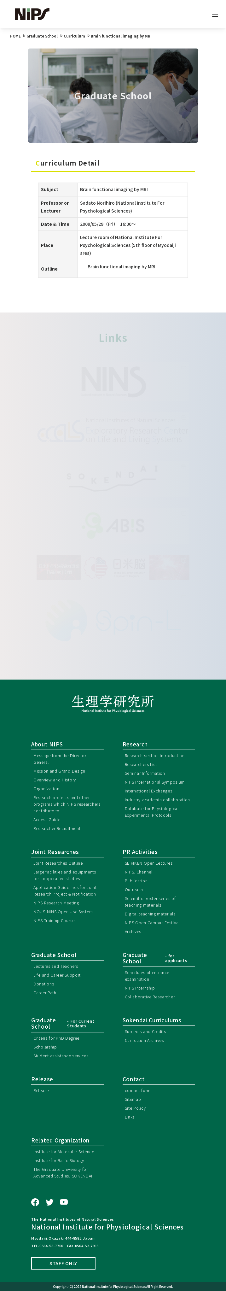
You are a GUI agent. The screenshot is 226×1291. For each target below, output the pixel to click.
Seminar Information (145, 773)
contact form (138, 1090)
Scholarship (45, 1047)
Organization (46, 789)
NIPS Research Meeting (56, 903)
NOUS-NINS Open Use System (63, 911)
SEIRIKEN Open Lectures (149, 863)
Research (135, 744)
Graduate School (54, 955)
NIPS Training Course (54, 920)
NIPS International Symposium (155, 782)
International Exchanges (148, 791)
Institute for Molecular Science (63, 1151)
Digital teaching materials (150, 914)
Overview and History (54, 780)
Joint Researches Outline (58, 863)
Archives (133, 931)
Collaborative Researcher (150, 997)
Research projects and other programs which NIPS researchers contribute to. (67, 804)
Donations (43, 984)
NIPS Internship (140, 988)
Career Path (44, 993)
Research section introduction (155, 755)
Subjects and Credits (145, 1031)
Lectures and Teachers (55, 966)
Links (130, 1117)
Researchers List (141, 764)
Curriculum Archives (144, 1040)
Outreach (134, 889)
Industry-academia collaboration (157, 800)
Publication (136, 881)
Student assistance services (61, 1056)
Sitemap (133, 1099)
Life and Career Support (57, 975)
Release (41, 1090)
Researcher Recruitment (56, 828)
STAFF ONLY (63, 1263)
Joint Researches (55, 852)
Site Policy (135, 1108)
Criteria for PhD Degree (56, 1038)
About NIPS (47, 744)
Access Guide (46, 819)
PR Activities (140, 852)
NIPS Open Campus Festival (152, 923)
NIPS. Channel (139, 872)
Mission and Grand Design (59, 771)
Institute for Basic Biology (58, 1160)
